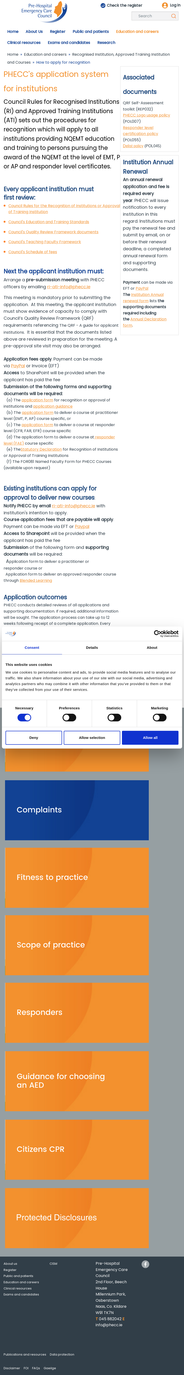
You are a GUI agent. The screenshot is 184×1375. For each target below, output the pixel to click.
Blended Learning (36, 580)
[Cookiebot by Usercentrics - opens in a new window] (157, 633)
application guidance (53, 406)
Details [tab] (92, 647)
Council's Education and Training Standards (48, 222)
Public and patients (18, 1276)
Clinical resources (18, 1288)
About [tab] (152, 647)
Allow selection (92, 738)
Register (10, 1270)
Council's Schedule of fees (32, 252)
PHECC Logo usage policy (146, 115)
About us (10, 1264)
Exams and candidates (21, 1294)
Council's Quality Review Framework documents (53, 232)
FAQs (36, 1368)
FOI (26, 1368)
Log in (175, 5)
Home (12, 54)
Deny (33, 738)
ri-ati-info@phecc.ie (68, 287)
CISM (53, 1264)
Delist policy (133, 146)
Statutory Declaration (41, 449)
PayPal (18, 366)
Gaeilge (50, 1368)
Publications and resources (25, 1354)
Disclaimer (12, 1368)
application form (37, 400)
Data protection (62, 1354)
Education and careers (45, 54)
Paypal (82, 526)
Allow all (150, 738)
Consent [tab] (32, 647)
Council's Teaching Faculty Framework (44, 242)
